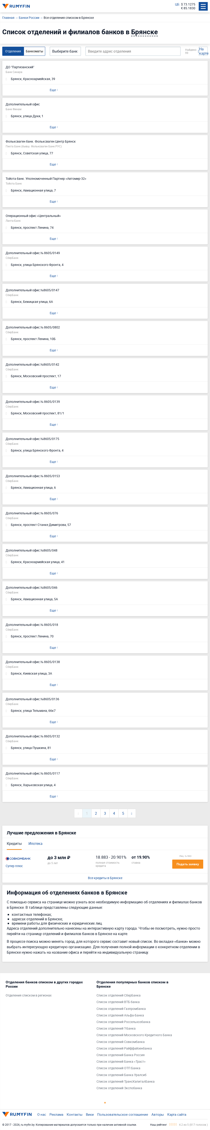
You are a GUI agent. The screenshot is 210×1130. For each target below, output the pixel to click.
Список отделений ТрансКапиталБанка (126, 1082)
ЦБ (177, 4)
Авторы (157, 1114)
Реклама (56, 1114)
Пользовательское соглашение (122, 1114)
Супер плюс (14, 866)
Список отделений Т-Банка (116, 1028)
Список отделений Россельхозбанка (123, 1022)
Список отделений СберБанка (119, 995)
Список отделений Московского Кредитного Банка (134, 1035)
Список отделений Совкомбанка (121, 1042)
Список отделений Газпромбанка (121, 1009)
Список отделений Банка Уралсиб (121, 1075)
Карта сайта (176, 1114)
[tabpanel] (49, 990)
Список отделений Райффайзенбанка (124, 1048)
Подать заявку (188, 864)
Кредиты (14, 843)
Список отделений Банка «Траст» (121, 1062)
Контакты (75, 1114)
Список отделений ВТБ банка (118, 1002)
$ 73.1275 (188, 4)
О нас (41, 1114)
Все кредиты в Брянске (105, 878)
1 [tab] (105, 1102)
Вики (90, 1114)
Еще (53, 90)
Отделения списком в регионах (29, 995)
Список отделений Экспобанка (119, 1088)
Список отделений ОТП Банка (118, 1068)
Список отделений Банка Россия (121, 1055)
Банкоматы (34, 51)
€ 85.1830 (188, 8)
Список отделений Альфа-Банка (120, 1015)
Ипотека (35, 843)
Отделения (13, 51)
